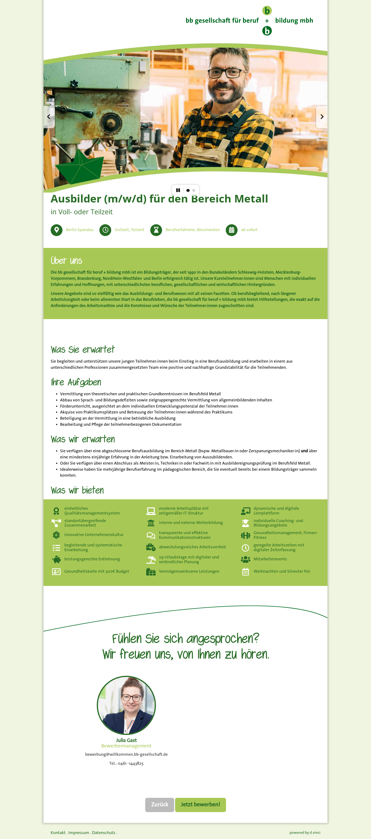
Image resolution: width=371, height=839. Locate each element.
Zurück (159, 805)
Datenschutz (103, 832)
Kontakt (58, 832)
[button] (49, 117)
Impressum (78, 832)
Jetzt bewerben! (200, 805)
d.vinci (315, 833)
